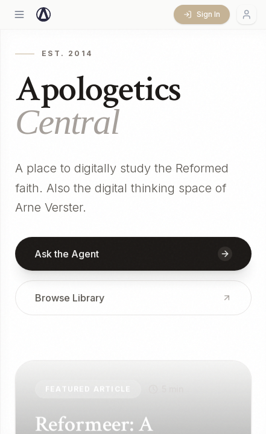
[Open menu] (19, 14)
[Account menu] (246, 14)
